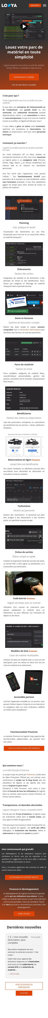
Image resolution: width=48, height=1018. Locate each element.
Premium (36, 460)
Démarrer (35, 5)
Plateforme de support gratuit (24, 877)
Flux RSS (24, 993)
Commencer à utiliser (24, 77)
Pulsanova (31, 774)
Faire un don (24, 914)
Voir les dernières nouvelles (24, 84)
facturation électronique (30, 330)
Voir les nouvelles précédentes (24, 986)
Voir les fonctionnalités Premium (24, 748)
